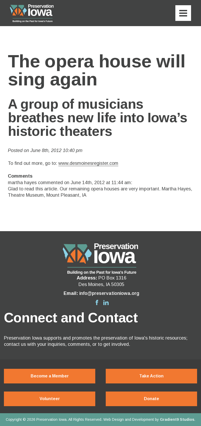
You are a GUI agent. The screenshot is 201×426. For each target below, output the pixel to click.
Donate (151, 399)
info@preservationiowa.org (109, 293)
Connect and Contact (71, 317)
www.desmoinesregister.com (88, 163)
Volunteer (50, 399)
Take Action (151, 376)
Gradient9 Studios (177, 419)
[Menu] (183, 13)
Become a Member (50, 376)
